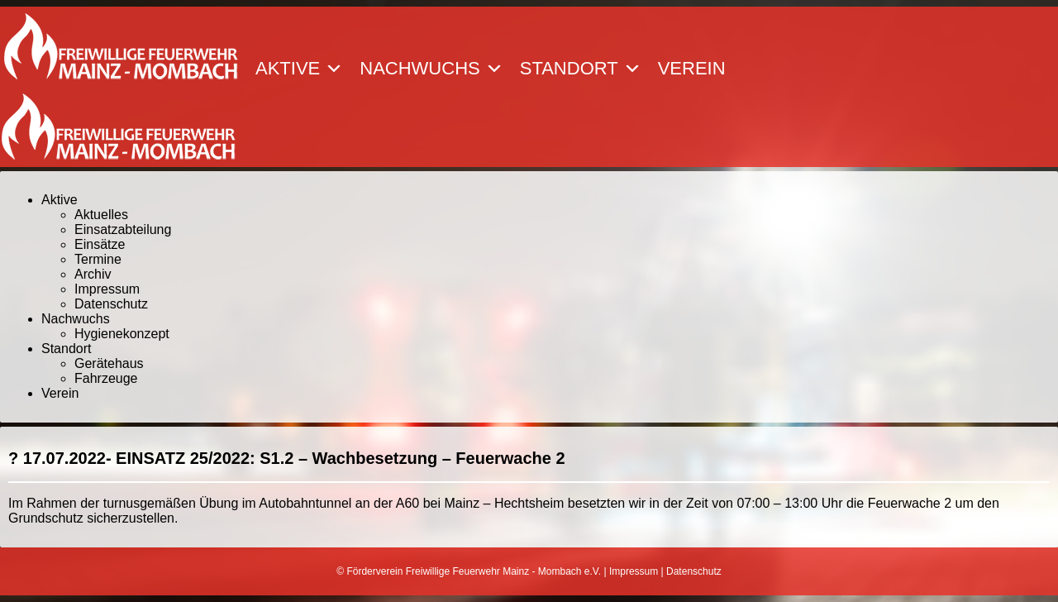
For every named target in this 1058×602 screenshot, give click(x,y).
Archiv (92, 274)
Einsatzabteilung (122, 229)
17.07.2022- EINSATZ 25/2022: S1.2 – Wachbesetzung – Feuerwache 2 (294, 458)
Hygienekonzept (121, 334)
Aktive (299, 68)
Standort (580, 68)
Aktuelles (101, 215)
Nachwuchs (431, 68)
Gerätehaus (109, 363)
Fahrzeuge (106, 378)
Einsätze (99, 244)
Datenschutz (111, 304)
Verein (692, 68)
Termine (98, 259)
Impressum (107, 289)
